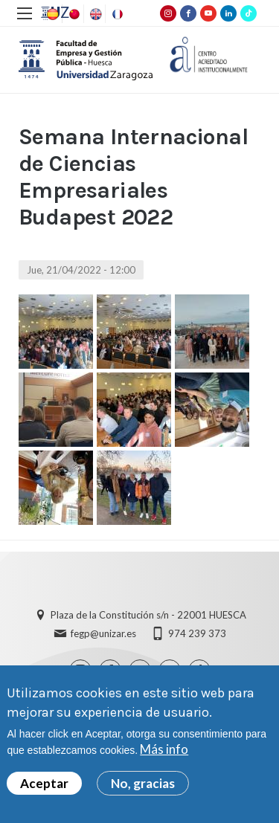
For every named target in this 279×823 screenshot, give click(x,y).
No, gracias (143, 783)
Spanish (51, 14)
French (116, 14)
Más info (164, 750)
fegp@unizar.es (103, 633)
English (94, 14)
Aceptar (44, 783)
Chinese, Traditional (72, 14)
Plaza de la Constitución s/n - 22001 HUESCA (148, 615)
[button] (56, 331)
